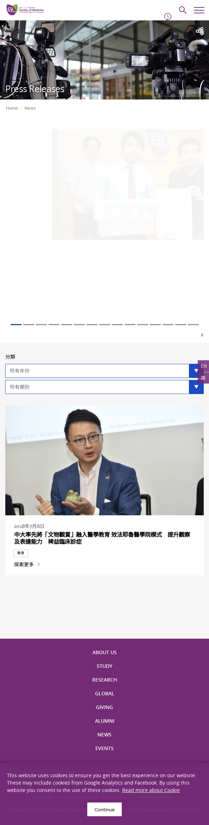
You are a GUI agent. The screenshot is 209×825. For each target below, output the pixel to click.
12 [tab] (155, 324)
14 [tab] (180, 324)
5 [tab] (66, 324)
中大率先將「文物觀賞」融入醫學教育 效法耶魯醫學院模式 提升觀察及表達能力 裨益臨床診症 (102, 538)
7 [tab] (92, 324)
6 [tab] (79, 324)
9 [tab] (117, 324)
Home (12, 108)
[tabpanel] (104, 226)
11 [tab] (142, 324)
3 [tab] (41, 324)
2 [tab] (28, 324)
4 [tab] (54, 324)
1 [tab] (16, 324)
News (30, 108)
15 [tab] (193, 324)
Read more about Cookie (151, 790)
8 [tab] (104, 324)
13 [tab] (168, 324)
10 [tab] (130, 324)
